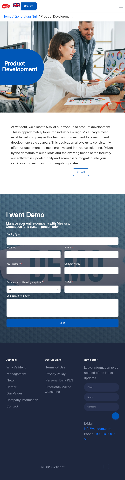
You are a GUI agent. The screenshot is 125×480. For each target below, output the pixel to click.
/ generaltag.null (24, 16)
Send (63, 322)
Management (16, 374)
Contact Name (73, 263)
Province (12, 247)
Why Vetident (16, 367)
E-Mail (68, 282)
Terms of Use (55, 367)
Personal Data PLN (59, 380)
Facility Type (14, 234)
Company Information (18, 295)
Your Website (14, 263)
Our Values (15, 393)
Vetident (58, 467)
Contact (28, 5)
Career (11, 387)
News (11, 380)
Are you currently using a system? (25, 282)
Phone (68, 247)
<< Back (81, 171)
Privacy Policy (55, 374)
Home (7, 16)
